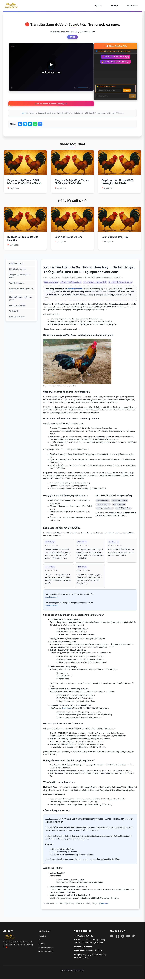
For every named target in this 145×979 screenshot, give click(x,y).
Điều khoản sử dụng (45, 952)
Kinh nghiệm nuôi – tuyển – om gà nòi (20, 298)
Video (40, 940)
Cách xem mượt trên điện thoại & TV (21, 290)
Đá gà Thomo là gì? (16, 263)
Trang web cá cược (103, 24)
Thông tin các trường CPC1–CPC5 (19, 276)
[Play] (12, 88)
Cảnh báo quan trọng (17, 317)
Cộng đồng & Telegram (17, 305)
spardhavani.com (75, 289)
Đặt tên (127, 90)
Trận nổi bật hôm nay (17, 283)
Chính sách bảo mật (45, 948)
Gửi (132, 96)
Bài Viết (41, 944)
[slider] (83, 88)
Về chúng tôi (13, 311)
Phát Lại (114, 5)
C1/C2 (72, 37)
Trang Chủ (42, 936)
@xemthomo (66, 708)
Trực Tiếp (98, 5)
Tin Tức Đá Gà (132, 5)
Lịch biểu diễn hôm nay (17, 269)
